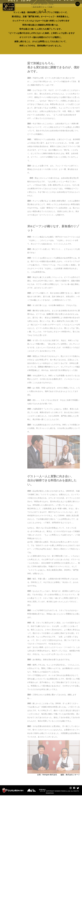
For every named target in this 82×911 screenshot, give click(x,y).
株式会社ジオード (73, 890)
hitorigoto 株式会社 (49, 890)
